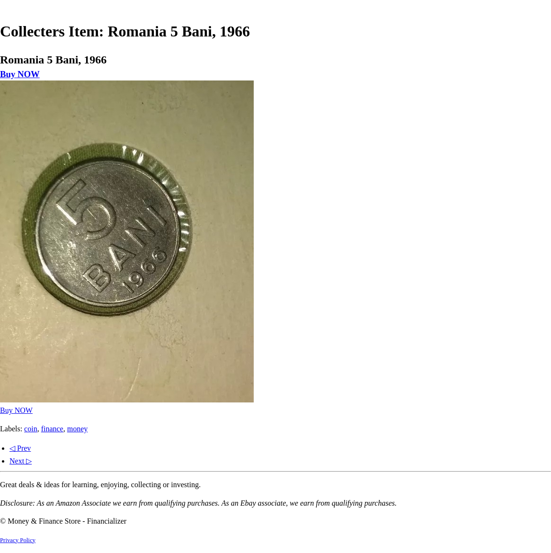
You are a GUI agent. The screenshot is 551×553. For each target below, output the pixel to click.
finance (52, 429)
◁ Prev (20, 448)
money (77, 429)
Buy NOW (20, 74)
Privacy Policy (18, 540)
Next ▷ (20, 461)
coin (30, 429)
